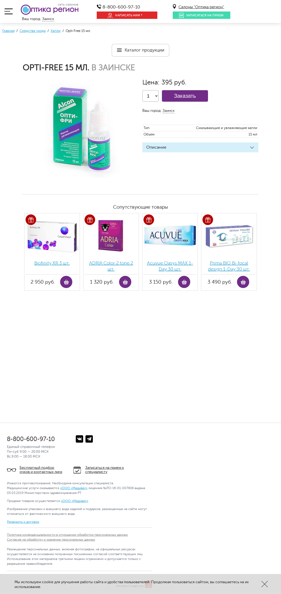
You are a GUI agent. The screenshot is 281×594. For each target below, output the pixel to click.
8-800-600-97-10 (121, 7)
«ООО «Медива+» (74, 488)
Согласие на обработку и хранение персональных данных (51, 539)
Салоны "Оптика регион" (201, 7)
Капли (56, 31)
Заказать (185, 96)
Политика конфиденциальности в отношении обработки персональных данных (67, 534)
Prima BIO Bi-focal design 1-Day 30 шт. (229, 266)
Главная (8, 31)
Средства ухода (33, 31)
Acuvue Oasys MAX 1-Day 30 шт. (170, 266)
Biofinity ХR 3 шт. (52, 263)
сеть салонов (68, 4)
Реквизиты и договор (23, 522)
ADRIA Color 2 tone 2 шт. (111, 266)
